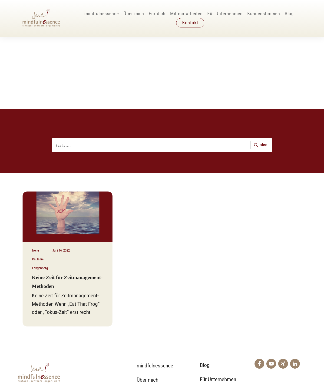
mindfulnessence (155, 293)
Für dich (145, 336)
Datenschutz (291, 375)
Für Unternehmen (218, 307)
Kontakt (208, 321)
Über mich (147, 308)
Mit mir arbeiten (153, 322)
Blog (205, 293)
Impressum (256, 375)
